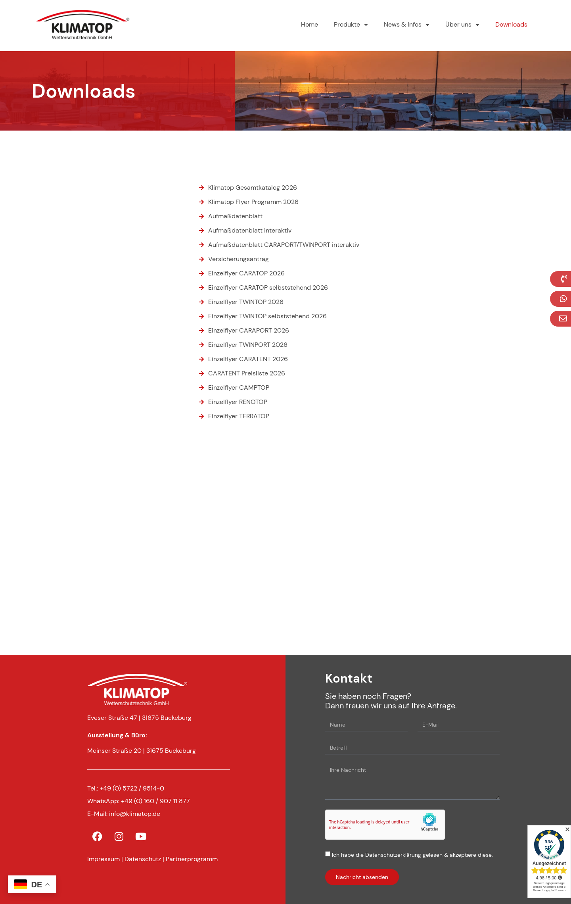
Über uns (462, 24)
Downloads (511, 24)
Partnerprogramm (192, 859)
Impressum (103, 859)
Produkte (351, 24)
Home (309, 24)
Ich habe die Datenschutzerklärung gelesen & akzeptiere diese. (412, 854)
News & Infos (406, 24)
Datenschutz (143, 859)
